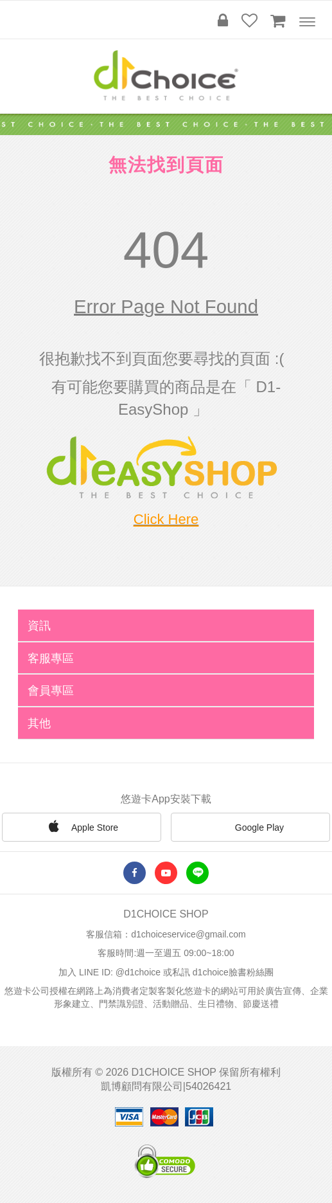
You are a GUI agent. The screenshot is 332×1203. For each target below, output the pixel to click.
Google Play (250, 828)
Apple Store (81, 826)
